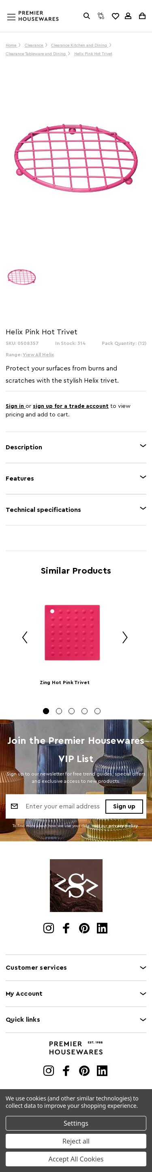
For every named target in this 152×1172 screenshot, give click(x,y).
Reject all (76, 1141)
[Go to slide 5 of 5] (97, 711)
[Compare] (100, 15)
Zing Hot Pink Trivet (65, 682)
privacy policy (123, 826)
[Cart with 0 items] (142, 16)
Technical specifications (43, 510)
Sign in (16, 406)
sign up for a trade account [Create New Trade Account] (71, 406)
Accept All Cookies (76, 1159)
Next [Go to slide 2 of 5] (122, 638)
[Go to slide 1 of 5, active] (46, 711)
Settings (76, 1123)
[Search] (86, 16)
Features (20, 478)
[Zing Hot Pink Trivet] (72, 633)
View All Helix (38, 354)
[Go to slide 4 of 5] (84, 711)
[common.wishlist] (115, 16)
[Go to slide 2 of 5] (59, 711)
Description (24, 447)
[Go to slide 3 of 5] (72, 711)
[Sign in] (128, 16)
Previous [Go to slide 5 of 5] (22, 638)
